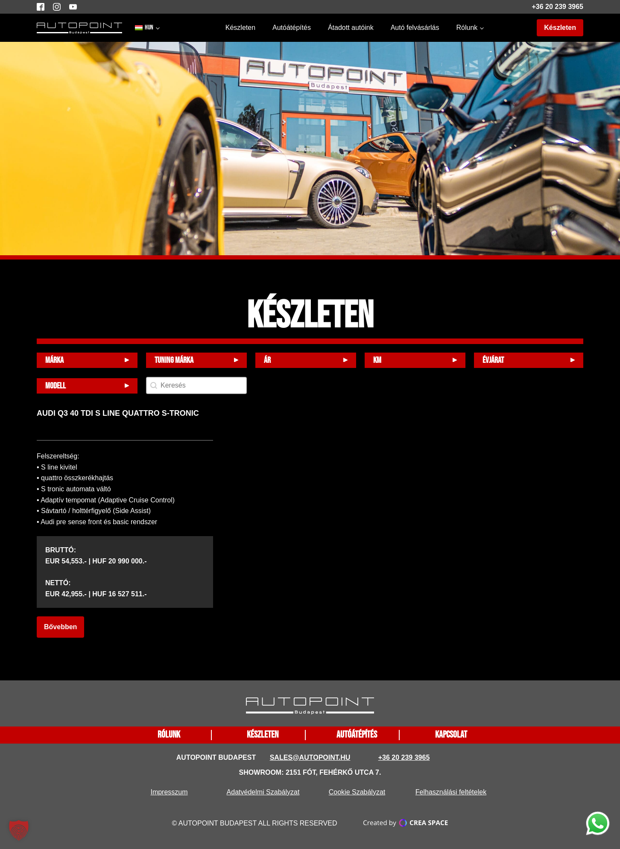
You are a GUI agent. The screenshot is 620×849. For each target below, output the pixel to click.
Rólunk (466, 27)
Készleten (240, 27)
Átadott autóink (351, 27)
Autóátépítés (291, 27)
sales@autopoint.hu (310, 757)
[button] (19, 830)
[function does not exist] (597, 825)
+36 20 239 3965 (557, 6)
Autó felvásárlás (415, 27)
